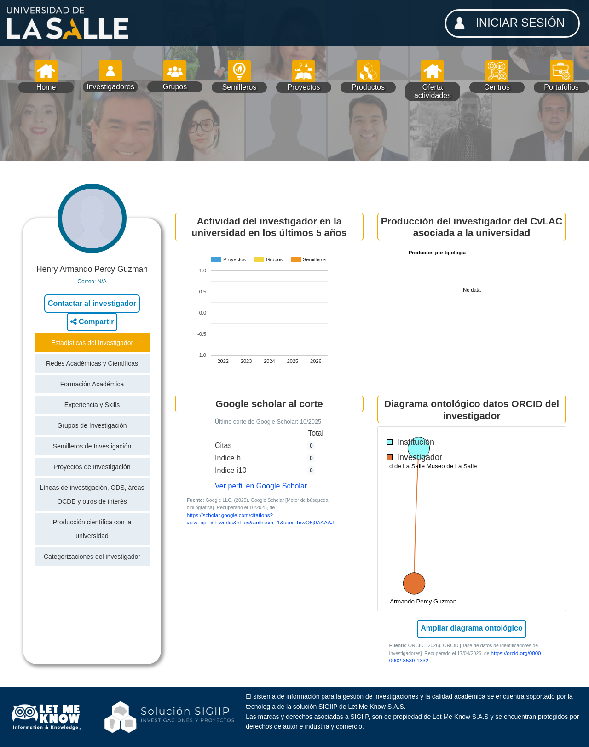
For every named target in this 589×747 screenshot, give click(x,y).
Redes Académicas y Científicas (92, 363)
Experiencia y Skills (92, 404)
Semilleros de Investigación (92, 446)
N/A (102, 281)
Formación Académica (92, 384)
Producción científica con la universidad (92, 529)
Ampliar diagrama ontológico (471, 628)
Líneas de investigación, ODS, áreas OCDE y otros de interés (92, 494)
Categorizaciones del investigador (92, 556)
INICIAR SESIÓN (507, 23)
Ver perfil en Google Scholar (261, 486)
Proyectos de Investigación (91, 467)
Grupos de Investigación (92, 425)
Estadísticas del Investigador (92, 342)
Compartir (92, 322)
